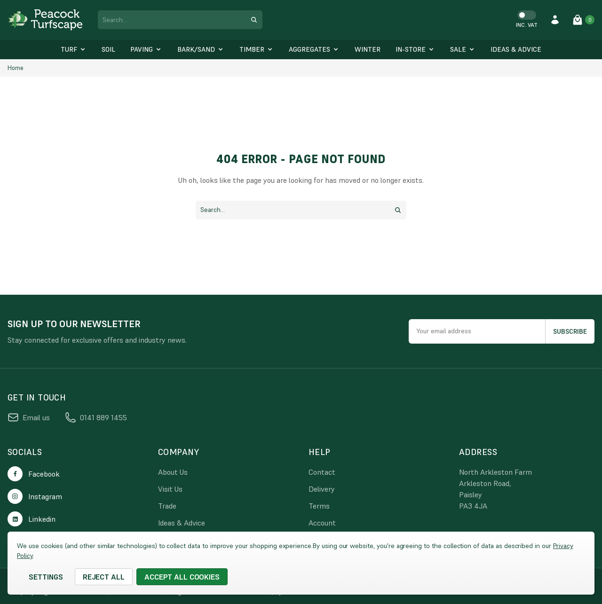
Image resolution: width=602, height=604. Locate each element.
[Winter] (367, 49)
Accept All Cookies (182, 576)
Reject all (104, 576)
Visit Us (170, 489)
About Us (173, 472)
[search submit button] (254, 19)
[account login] (555, 19)
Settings (46, 576)
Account (322, 522)
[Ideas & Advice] (516, 49)
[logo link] (45, 20)
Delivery (322, 489)
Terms (319, 505)
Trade (167, 505)
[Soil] (108, 49)
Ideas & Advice (181, 522)
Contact (322, 472)
